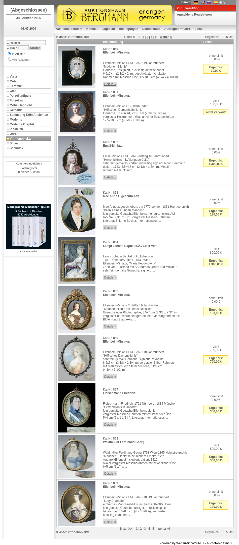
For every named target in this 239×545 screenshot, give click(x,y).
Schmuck (16, 148)
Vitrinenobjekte (20, 138)
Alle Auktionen (21, 60)
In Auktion (18, 54)
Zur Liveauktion (188, 8)
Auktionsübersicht (69, 29)
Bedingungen (128, 29)
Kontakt (92, 29)
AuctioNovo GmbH (219, 543)
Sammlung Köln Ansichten (29, 115)
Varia (13, 76)
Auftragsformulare (177, 29)
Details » (110, 84)
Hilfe (222, 2)
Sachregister (28, 168)
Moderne (16, 119)
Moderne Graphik (22, 124)
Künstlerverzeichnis (29, 163)
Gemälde (16, 110)
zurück (130, 37)
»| (171, 37)
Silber (14, 143)
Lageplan (108, 29)
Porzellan (16, 100)
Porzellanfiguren (21, 95)
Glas (13, 91)
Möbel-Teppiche (21, 105)
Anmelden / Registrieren (194, 14)
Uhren (14, 134)
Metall (14, 81)
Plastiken (16, 129)
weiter (164, 37)
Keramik (16, 86)
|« (123, 37)
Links (198, 29)
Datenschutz (151, 29)
